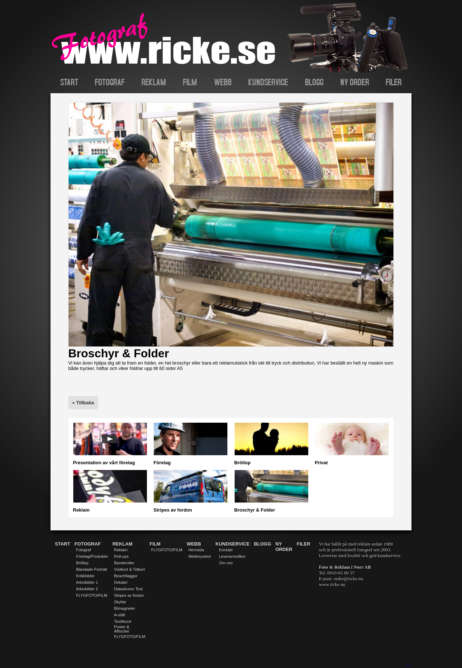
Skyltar (120, 602)
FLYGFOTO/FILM (91, 595)
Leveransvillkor (232, 556)
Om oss (226, 563)
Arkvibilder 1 (87, 582)
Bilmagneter (124, 608)
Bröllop (82, 563)
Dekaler (121, 582)
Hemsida (196, 550)
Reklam (120, 550)
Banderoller (124, 563)
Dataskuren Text (128, 589)
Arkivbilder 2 (87, 589)
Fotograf (83, 550)
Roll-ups (121, 556)
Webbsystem (199, 556)
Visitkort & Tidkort (129, 569)
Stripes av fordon (129, 595)
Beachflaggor (126, 576)
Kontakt (225, 550)
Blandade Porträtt (91, 569)
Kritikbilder (85, 576)
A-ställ (119, 615)
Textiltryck (122, 621)
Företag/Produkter (92, 556)
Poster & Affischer (122, 629)
